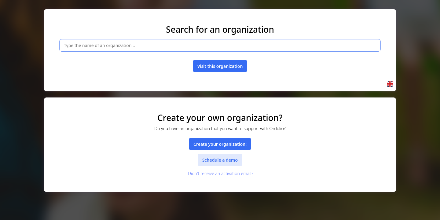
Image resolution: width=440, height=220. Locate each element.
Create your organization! (220, 144)
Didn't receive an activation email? (220, 173)
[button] (390, 84)
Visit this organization (220, 66)
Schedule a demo (220, 160)
